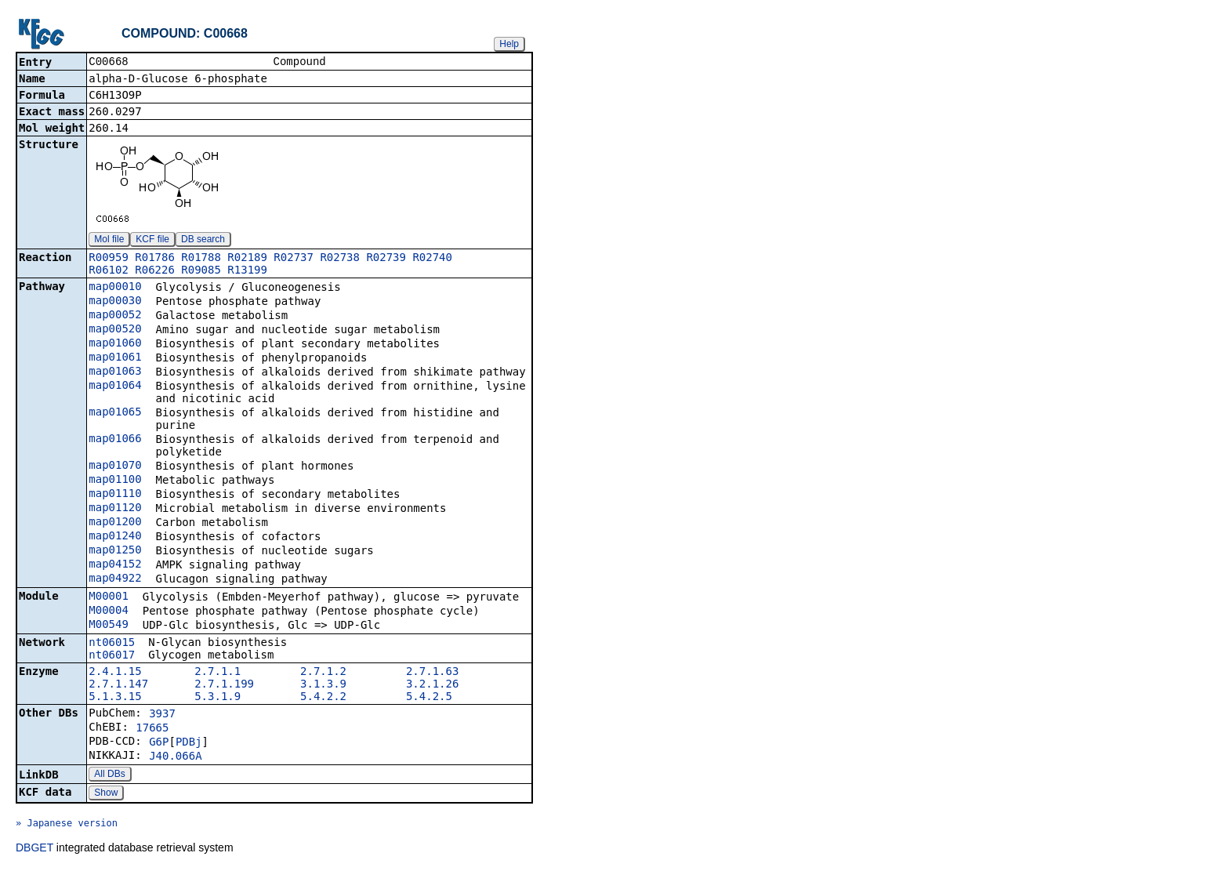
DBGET (34, 849)
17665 (152, 729)
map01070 (115, 466)
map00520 (115, 330)
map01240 (115, 537)
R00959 (109, 258)
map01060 (115, 344)
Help (509, 43)
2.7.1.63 (432, 672)
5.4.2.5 (429, 697)
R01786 (155, 258)
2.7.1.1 (217, 672)
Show (106, 794)
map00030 (115, 302)
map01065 (115, 413)
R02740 (432, 258)
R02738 (340, 258)
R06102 (109, 271)
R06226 (155, 271)
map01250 (115, 551)
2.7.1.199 (224, 685)
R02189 (247, 258)
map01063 (115, 372)
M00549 (109, 625)
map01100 (115, 480)
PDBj (189, 743)
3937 (162, 715)
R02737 (294, 258)
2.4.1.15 (115, 672)
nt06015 (112, 643)
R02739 (386, 258)
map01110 (115, 494)
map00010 (115, 287)
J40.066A (175, 757)
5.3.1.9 (217, 697)
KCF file (152, 240)
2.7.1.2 (323, 672)
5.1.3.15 (115, 697)
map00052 (115, 316)
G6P (159, 743)
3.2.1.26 (432, 685)
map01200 (115, 523)
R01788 (201, 258)
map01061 (115, 358)
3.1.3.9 (323, 685)
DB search (203, 240)
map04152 (115, 565)
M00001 (109, 597)
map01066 (115, 440)
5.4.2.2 (323, 697)
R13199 (247, 271)
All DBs (109, 775)
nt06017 (112, 656)
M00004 (109, 611)
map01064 (115, 386)
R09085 (201, 271)
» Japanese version (67, 824)
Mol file (109, 240)
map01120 (115, 509)
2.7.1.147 (118, 685)
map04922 (115, 579)
